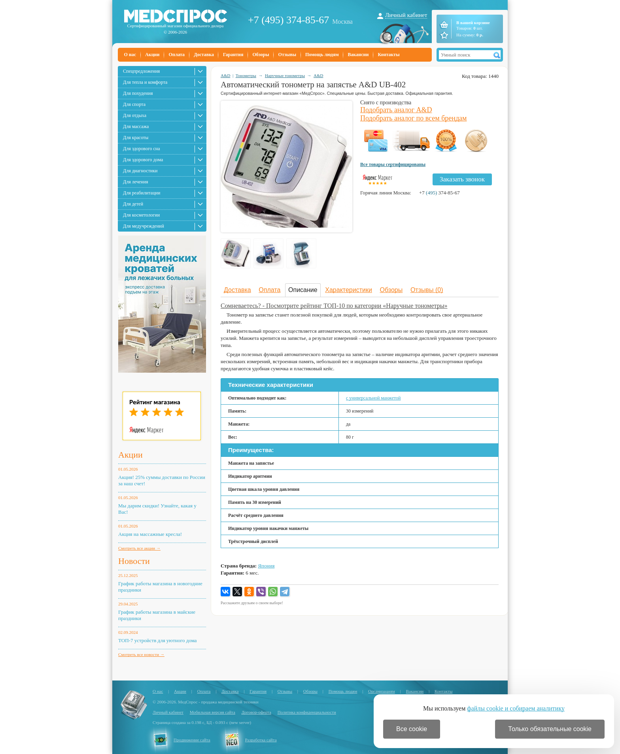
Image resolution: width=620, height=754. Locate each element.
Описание (303, 290)
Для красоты (135, 137)
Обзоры (260, 54)
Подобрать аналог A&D (396, 110)
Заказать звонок (462, 179)
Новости (134, 561)
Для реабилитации (141, 193)
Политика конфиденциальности (307, 712)
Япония (266, 566)
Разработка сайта (261, 739)
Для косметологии (141, 215)
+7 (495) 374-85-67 (288, 20)
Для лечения (135, 182)
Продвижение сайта (192, 739)
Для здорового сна (141, 148)
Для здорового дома (143, 159)
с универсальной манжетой (373, 398)
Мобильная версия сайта (212, 712)
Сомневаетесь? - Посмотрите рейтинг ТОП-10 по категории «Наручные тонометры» (334, 305)
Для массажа (136, 126)
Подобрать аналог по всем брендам (413, 118)
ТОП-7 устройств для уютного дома (157, 640)
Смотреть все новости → (141, 654)
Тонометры (246, 75)
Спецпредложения (141, 71)
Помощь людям (322, 54)
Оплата (176, 54)
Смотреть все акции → (139, 548)
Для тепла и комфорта (145, 82)
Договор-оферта (256, 712)
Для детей (133, 204)
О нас (130, 54)
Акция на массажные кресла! (150, 534)
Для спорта (134, 104)
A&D (225, 75)
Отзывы (287, 54)
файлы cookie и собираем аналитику (516, 708)
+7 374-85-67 (439, 193)
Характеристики (348, 290)
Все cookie (411, 729)
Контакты (388, 54)
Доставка (204, 54)
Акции (152, 54)
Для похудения (138, 93)
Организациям (381, 691)
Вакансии (358, 54)
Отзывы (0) (426, 290)
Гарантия (233, 54)
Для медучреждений (143, 226)
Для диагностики (140, 170)
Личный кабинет (406, 15)
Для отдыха (134, 115)
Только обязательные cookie (550, 729)
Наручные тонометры (285, 75)
